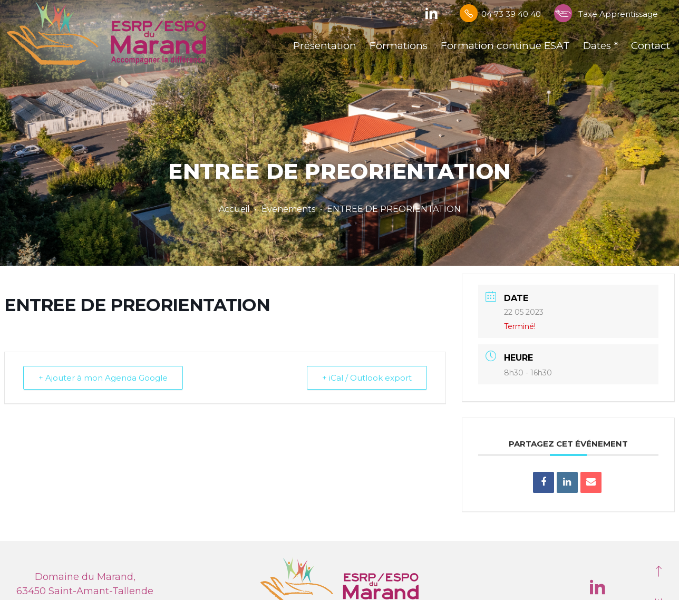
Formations (399, 46)
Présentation (324, 46)
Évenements (288, 209)
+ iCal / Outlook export (367, 375)
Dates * (600, 46)
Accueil (234, 209)
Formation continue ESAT (505, 46)
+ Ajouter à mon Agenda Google (103, 375)
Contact (650, 46)
